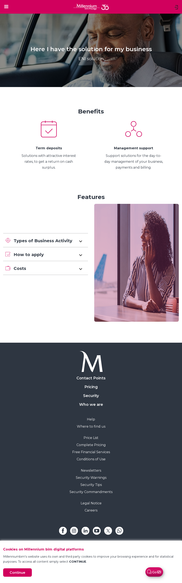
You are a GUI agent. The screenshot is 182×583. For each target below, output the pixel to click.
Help (91, 419)
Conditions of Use (91, 459)
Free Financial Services (91, 452)
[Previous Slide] (3, 145)
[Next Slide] (179, 145)
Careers (91, 510)
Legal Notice (91, 503)
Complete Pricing (91, 445)
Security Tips (91, 485)
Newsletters (91, 470)
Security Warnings (91, 478)
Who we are (91, 404)
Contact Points (91, 378)
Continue (17, 573)
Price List (91, 438)
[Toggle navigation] (6, 6)
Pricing (91, 387)
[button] (45, 240)
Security (91, 395)
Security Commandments (91, 492)
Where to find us (91, 426)
